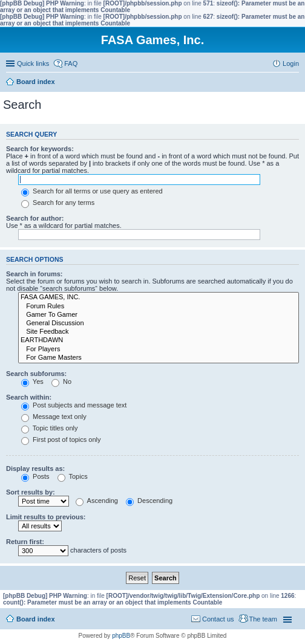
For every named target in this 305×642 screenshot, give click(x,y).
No (61, 381)
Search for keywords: (40, 148)
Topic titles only (49, 428)
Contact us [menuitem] (218, 619)
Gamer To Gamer (158, 315)
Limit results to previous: (45, 516)
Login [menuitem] (291, 63)
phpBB (121, 635)
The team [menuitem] (263, 619)
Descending (149, 500)
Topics (72, 476)
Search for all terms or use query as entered (92, 191)
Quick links (33, 63)
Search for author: (35, 218)
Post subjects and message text (73, 405)
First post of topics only (61, 439)
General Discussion (158, 323)
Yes (32, 381)
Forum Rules (158, 306)
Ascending (97, 500)
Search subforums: (36, 373)
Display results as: (35, 468)
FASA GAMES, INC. (158, 297)
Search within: (28, 397)
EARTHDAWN (158, 340)
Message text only (54, 416)
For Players (158, 349)
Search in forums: (34, 273)
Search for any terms (57, 202)
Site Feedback (158, 332)
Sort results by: (30, 492)
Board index (35, 619)
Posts (35, 476)
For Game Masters (158, 358)
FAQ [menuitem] (70, 63)
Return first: (25, 541)
